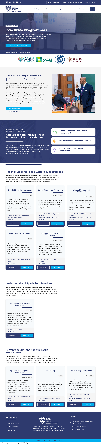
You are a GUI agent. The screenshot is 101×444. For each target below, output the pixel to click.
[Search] (92, 9)
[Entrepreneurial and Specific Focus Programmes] (54, 150)
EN (93, 2)
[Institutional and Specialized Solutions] (54, 141)
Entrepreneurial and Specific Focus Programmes (73, 149)
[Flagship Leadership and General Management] (55, 132)
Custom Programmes (52, 9)
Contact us (87, 2)
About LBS (66, 2)
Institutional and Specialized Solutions (75, 140)
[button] (93, 2)
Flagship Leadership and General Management (73, 131)
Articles (80, 2)
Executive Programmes (37, 9)
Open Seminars (64, 9)
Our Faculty (73, 2)
